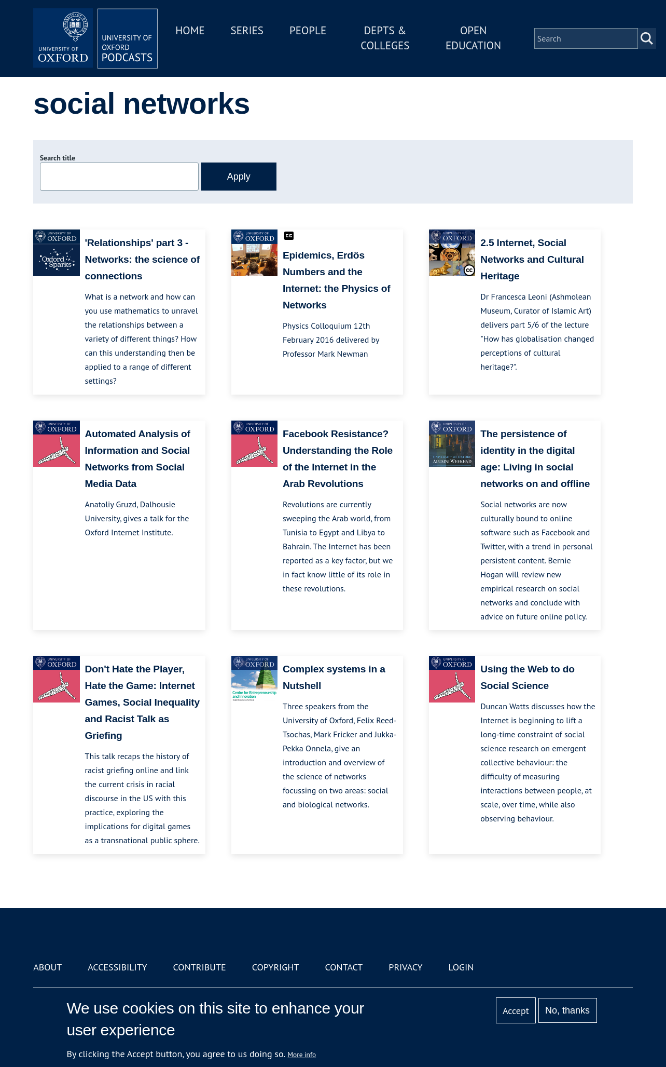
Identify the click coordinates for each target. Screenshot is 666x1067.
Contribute (199, 967)
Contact (344, 967)
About (47, 967)
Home (189, 30)
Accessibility (117, 967)
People (307, 30)
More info (302, 1054)
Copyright (275, 967)
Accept (516, 1011)
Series (247, 30)
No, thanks (567, 1010)
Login (461, 967)
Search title (57, 158)
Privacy (405, 967)
